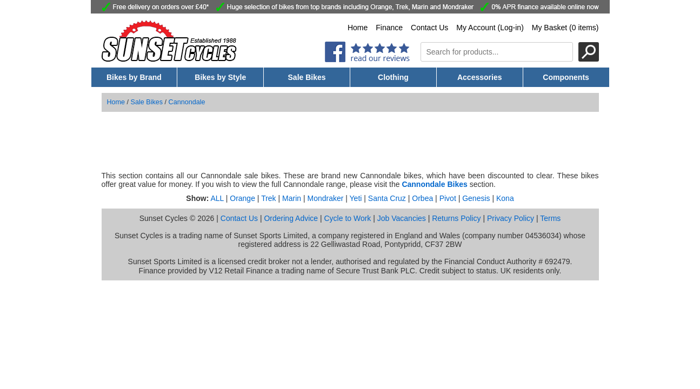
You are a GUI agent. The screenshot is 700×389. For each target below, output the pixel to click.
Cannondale (187, 102)
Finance (389, 27)
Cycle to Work (347, 218)
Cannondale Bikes (434, 184)
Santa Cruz (387, 198)
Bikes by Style (220, 77)
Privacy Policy (510, 218)
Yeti (356, 198)
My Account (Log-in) (490, 27)
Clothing (393, 77)
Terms (550, 218)
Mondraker (325, 198)
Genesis (476, 198)
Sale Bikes (307, 77)
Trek (268, 198)
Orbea (422, 198)
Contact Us (429, 27)
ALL (216, 198)
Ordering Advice (291, 218)
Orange (242, 198)
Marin (291, 198)
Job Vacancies (401, 218)
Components (566, 77)
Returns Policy (456, 218)
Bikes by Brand (134, 77)
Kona (505, 198)
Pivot (447, 198)
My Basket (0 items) (565, 27)
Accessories (479, 77)
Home (358, 27)
